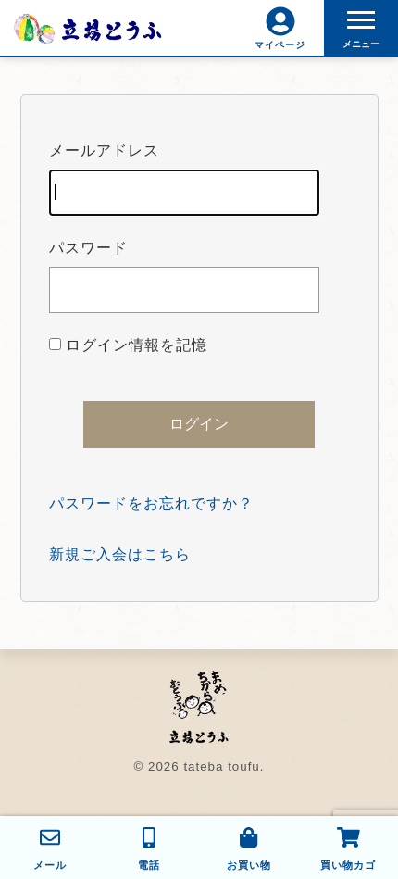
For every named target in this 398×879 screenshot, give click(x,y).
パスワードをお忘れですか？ (151, 503)
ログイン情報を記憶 (128, 345)
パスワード (184, 276)
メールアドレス (184, 179)
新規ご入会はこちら (120, 554)
